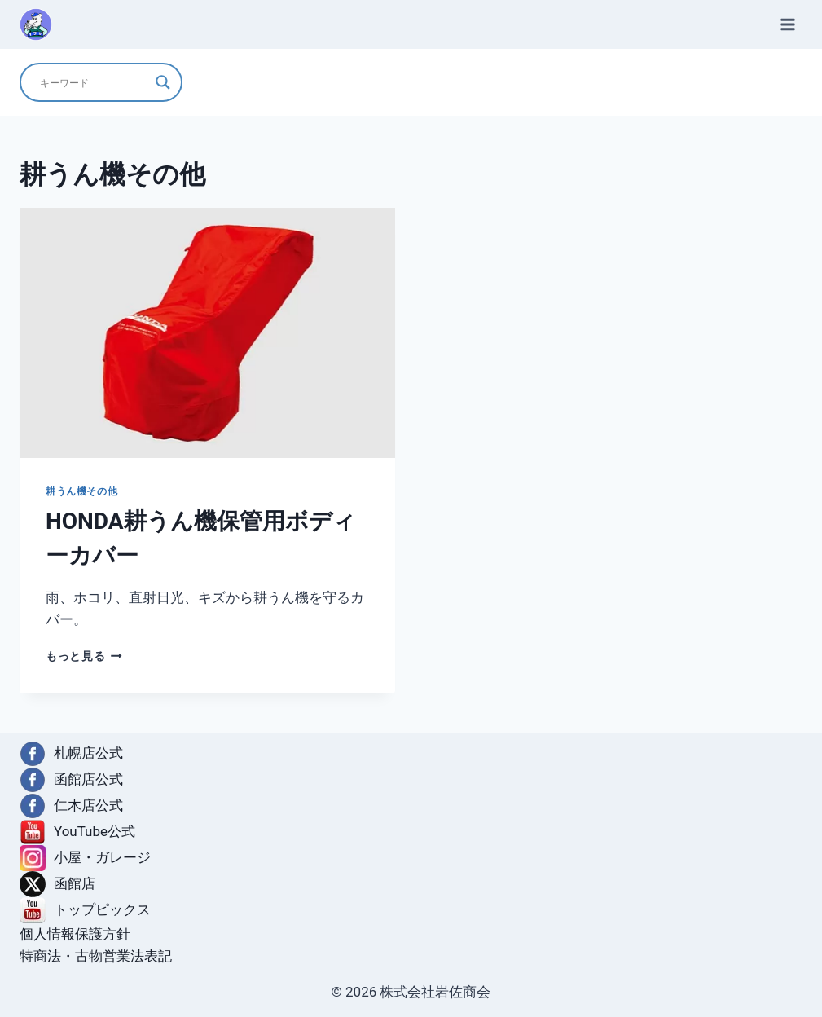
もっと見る (84, 656)
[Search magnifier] (163, 82)
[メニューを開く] (787, 24)
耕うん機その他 (81, 491)
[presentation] (207, 333)
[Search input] (93, 82)
